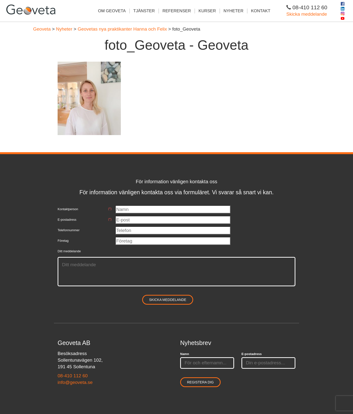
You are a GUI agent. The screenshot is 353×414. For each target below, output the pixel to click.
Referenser (177, 11)
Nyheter (233, 11)
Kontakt (260, 11)
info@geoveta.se (75, 382)
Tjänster (144, 11)
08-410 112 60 (73, 375)
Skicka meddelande (306, 14)
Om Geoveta (112, 11)
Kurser (207, 11)
